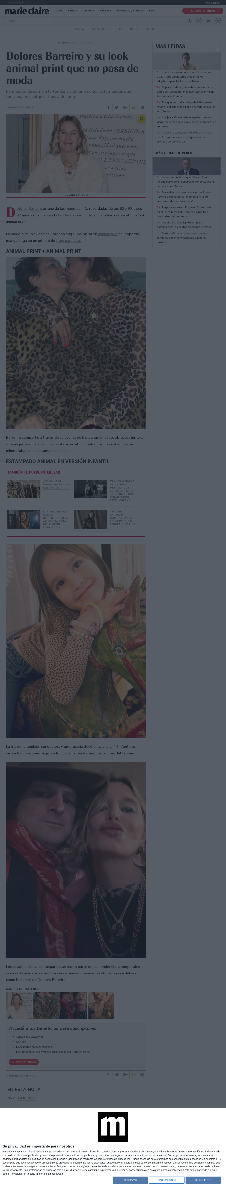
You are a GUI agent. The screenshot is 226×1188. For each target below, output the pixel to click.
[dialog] (113, 1148)
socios (28, 1151)
